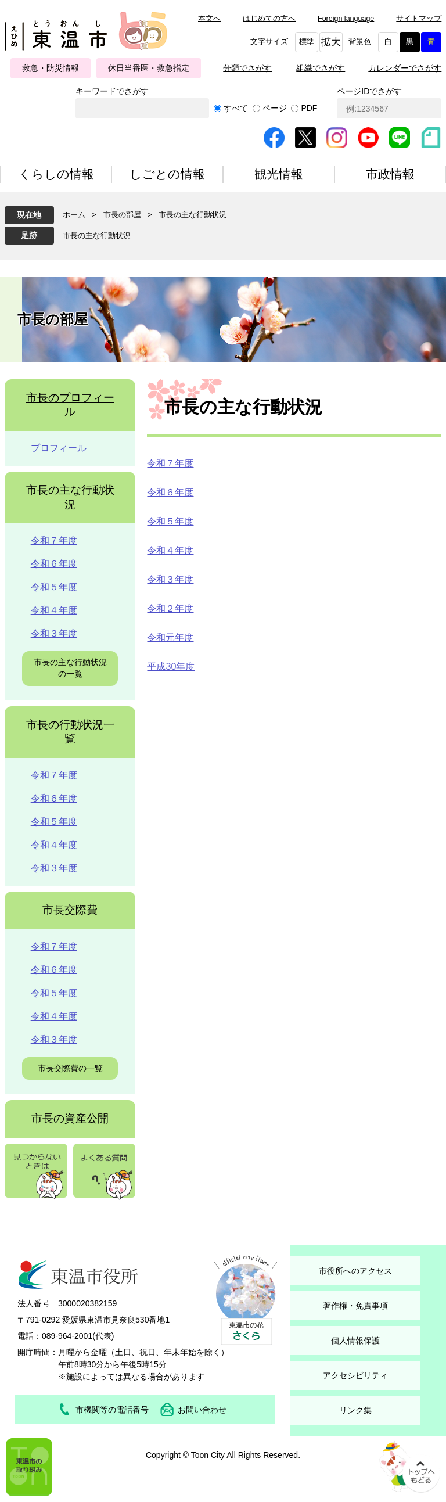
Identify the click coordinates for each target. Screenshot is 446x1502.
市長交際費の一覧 (70, 1068)
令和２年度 (170, 608)
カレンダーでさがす (404, 68)
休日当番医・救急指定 (148, 68)
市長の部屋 (122, 214)
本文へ (209, 19)
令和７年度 (170, 463)
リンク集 (355, 1410)
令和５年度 (170, 521)
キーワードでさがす (112, 91)
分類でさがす (247, 68)
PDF (309, 108)
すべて (236, 108)
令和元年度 (170, 637)
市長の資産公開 (70, 1118)
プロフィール (59, 448)
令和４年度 (170, 550)
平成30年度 (171, 666)
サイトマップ (418, 19)
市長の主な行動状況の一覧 (70, 667)
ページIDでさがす (369, 91)
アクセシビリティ (355, 1375)
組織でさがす (320, 68)
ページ (274, 108)
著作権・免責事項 (355, 1305)
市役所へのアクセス (355, 1270)
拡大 (331, 42)
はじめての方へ (269, 19)
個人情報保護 (355, 1340)
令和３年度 (170, 579)
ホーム (74, 214)
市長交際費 (70, 910)
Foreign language (346, 19)
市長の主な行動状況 (97, 235)
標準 (306, 42)
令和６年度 (170, 492)
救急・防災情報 (50, 68)
